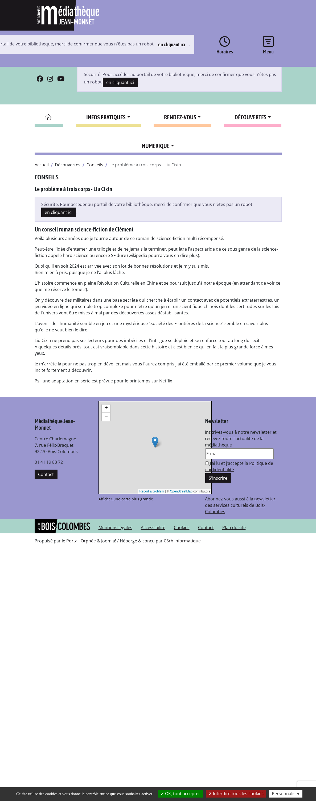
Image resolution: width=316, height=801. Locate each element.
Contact (46, 474)
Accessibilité (153, 527)
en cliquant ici (171, 44)
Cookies (182, 527)
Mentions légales (115, 527)
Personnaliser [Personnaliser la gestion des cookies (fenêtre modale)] (286, 793)
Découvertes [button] (250, 117)
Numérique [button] (156, 145)
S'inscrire (218, 478)
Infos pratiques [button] (106, 117)
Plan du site (234, 527)
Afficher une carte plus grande (126, 498)
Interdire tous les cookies (236, 793)
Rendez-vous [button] (180, 117)
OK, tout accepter (180, 793)
